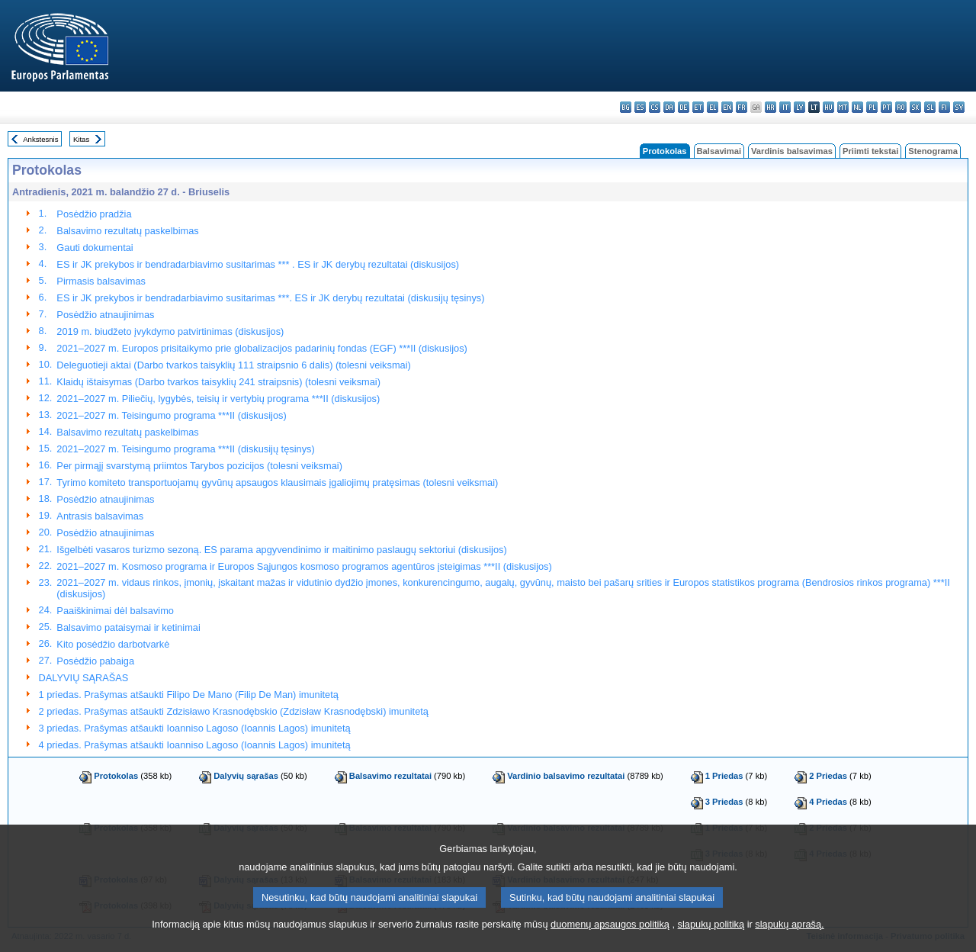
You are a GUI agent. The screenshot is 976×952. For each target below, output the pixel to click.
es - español (640, 107)
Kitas (81, 139)
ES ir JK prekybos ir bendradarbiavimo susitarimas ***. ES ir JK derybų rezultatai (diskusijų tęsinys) (270, 298)
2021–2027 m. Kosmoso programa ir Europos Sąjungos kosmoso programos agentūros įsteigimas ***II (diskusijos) (303, 566)
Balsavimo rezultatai (390, 775)
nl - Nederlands (857, 107)
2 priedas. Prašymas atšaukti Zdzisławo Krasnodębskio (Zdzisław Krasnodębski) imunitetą (234, 711)
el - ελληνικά (712, 107)
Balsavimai (719, 151)
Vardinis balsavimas (792, 151)
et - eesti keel (698, 107)
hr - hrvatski (770, 107)
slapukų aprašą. (789, 934)
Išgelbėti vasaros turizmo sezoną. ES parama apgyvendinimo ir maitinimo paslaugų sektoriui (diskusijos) (281, 549)
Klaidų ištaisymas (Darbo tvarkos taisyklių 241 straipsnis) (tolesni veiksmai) (218, 382)
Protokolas (116, 775)
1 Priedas (724, 775)
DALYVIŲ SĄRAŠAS (84, 677)
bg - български (625, 107)
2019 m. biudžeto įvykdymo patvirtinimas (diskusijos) (170, 331)
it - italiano (785, 107)
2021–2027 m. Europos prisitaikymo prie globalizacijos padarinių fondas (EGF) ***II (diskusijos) (261, 348)
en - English (727, 107)
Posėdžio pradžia (93, 214)
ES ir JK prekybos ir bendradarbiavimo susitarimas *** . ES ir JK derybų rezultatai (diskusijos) (257, 264)
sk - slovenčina (915, 107)
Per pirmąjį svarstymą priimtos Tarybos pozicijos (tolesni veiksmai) (199, 465)
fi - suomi (944, 107)
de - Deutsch (683, 107)
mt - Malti (843, 107)
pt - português (886, 107)
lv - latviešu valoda (799, 107)
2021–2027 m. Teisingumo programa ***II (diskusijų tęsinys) (185, 449)
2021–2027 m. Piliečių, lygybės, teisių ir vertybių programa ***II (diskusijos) (218, 398)
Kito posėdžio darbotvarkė (112, 644)
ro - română (901, 107)
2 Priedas (828, 775)
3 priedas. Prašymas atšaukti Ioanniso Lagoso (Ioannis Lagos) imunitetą (195, 728)
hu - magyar (828, 107)
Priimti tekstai (870, 151)
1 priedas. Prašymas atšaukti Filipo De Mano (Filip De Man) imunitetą (189, 694)
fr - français (741, 107)
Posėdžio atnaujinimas (105, 314)
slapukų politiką (711, 934)
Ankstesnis (40, 139)
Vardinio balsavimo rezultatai (565, 775)
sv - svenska (959, 107)
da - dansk (669, 107)
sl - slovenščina (930, 107)
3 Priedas (724, 801)
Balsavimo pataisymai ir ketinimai (128, 627)
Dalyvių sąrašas (246, 775)
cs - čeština (654, 107)
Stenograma (933, 151)
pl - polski (872, 107)
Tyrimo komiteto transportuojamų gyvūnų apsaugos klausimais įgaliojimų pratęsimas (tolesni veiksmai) (277, 482)
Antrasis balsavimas (99, 516)
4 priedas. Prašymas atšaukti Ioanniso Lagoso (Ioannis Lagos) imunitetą (195, 745)
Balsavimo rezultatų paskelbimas (127, 230)
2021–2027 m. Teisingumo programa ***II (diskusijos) (171, 415)
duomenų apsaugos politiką (610, 934)
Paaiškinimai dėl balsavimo (115, 610)
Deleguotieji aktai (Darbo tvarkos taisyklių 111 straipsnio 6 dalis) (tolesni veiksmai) (233, 365)
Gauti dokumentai (94, 247)
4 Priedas (828, 801)
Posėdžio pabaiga (95, 661)
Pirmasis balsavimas (101, 281)
